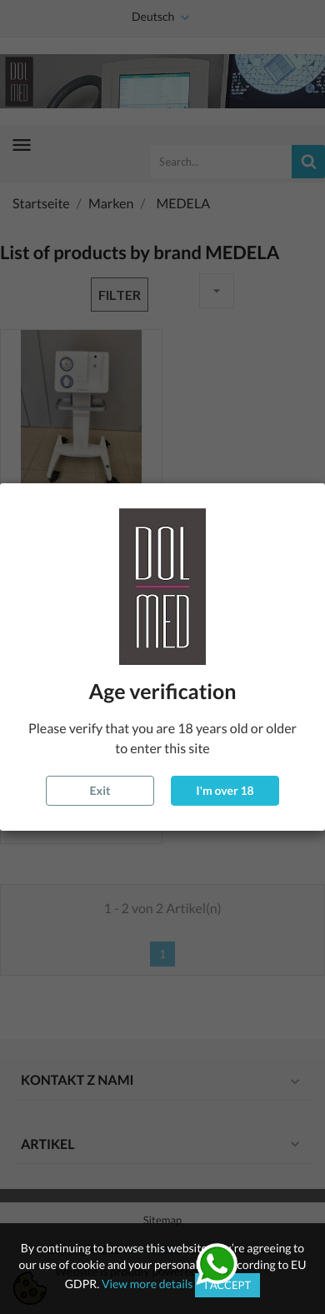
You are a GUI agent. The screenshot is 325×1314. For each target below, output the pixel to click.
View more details (147, 1284)
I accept (227, 1285)
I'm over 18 (224, 790)
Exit (100, 790)
